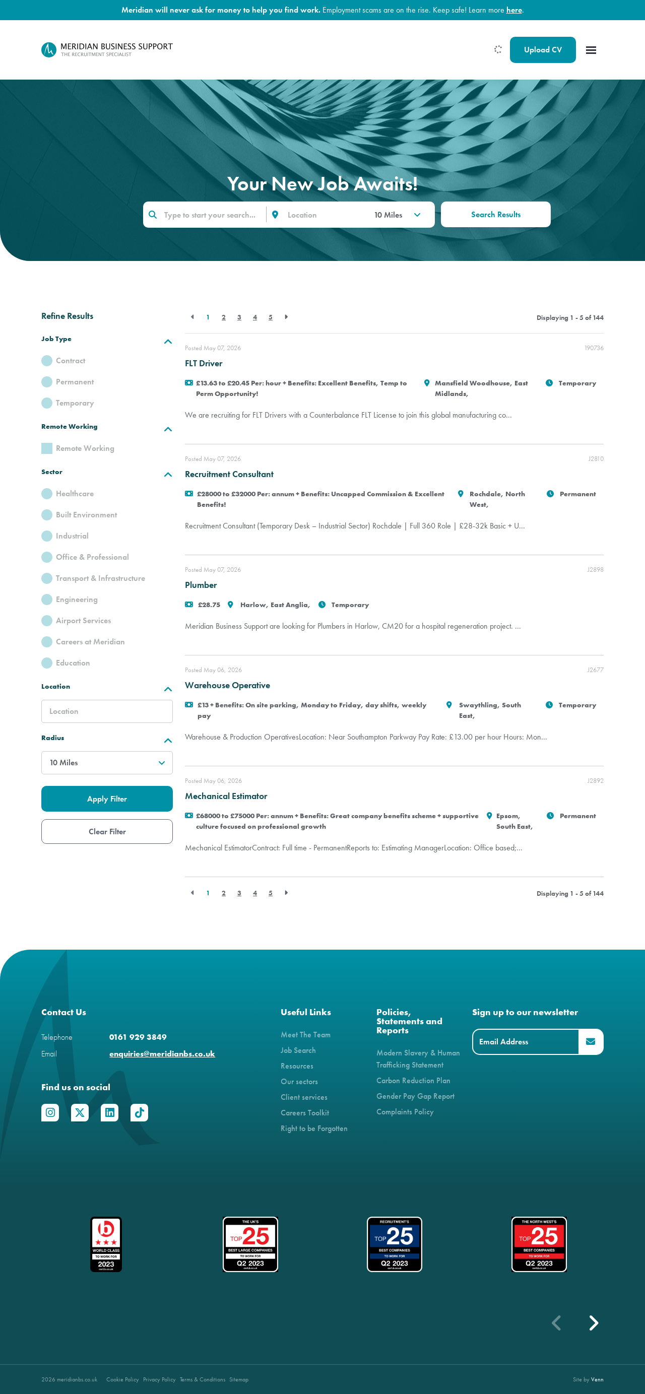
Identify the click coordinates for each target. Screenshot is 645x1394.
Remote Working (85, 448)
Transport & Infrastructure (100, 578)
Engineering (77, 599)
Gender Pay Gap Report (415, 1096)
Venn (597, 1379)
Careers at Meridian (90, 641)
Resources (297, 1066)
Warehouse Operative (227, 685)
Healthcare (75, 493)
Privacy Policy (159, 1379)
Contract (70, 360)
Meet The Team (306, 1034)
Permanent (75, 381)
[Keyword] (205, 215)
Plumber (201, 584)
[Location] (323, 215)
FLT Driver (203, 363)
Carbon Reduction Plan (413, 1080)
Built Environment (86, 514)
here (514, 10)
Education (73, 663)
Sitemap (238, 1379)
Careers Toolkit (305, 1112)
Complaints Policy (405, 1111)
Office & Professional (92, 557)
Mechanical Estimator (226, 796)
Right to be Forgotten (314, 1128)
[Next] (286, 317)
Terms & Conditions (202, 1379)
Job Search (298, 1050)
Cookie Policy (122, 1379)
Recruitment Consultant (229, 474)
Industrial (72, 536)
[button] (593, 1323)
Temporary (75, 403)
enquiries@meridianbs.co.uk (162, 1053)
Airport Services (83, 620)
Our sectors (299, 1081)
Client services (304, 1097)
